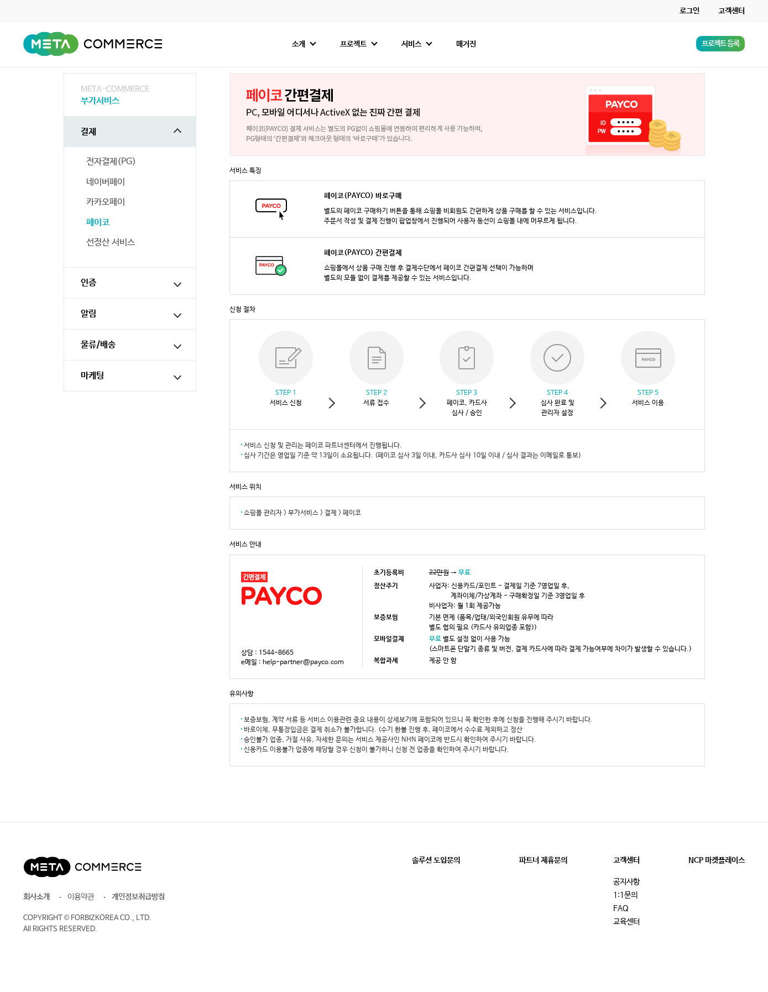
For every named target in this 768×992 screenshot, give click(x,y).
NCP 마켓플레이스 (716, 860)
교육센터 (626, 921)
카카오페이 (105, 202)
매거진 (466, 44)
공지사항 (626, 882)
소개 (298, 44)
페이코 (97, 223)
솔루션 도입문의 (436, 860)
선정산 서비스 (110, 243)
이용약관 (80, 896)
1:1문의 (625, 895)
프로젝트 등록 (720, 43)
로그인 (689, 11)
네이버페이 (105, 182)
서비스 (411, 44)
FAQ (621, 908)
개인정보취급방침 (138, 896)
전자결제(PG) (111, 162)
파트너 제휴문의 (543, 860)
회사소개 (36, 896)
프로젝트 (353, 44)
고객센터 (731, 11)
